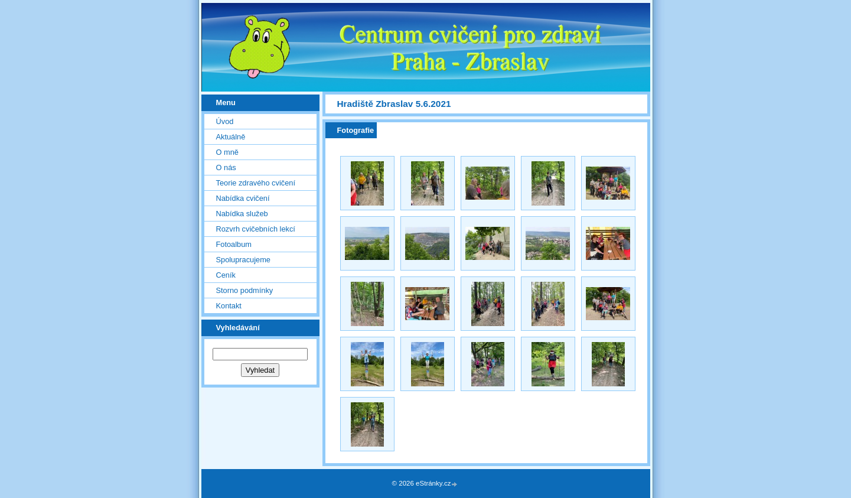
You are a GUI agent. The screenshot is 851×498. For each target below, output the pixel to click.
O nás (226, 167)
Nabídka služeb (242, 213)
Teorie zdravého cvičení (255, 182)
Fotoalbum (234, 244)
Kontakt (229, 305)
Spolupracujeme (243, 259)
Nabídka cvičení (243, 198)
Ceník (226, 275)
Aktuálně (231, 136)
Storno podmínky (244, 290)
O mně (227, 152)
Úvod (225, 121)
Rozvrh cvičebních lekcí (255, 228)
